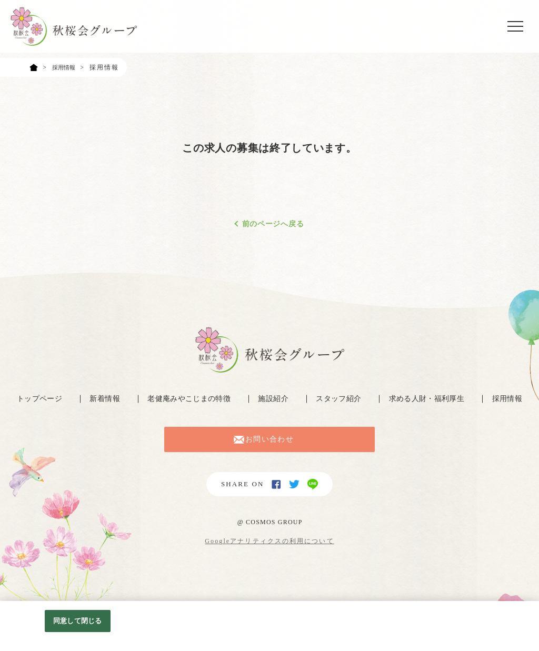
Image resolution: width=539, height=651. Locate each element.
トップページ (36, 399)
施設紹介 (273, 399)
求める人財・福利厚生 (429, 399)
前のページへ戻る (273, 224)
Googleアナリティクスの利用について (269, 552)
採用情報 (511, 399)
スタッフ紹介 (339, 399)
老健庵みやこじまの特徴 (187, 399)
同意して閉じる (77, 621)
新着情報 (101, 399)
